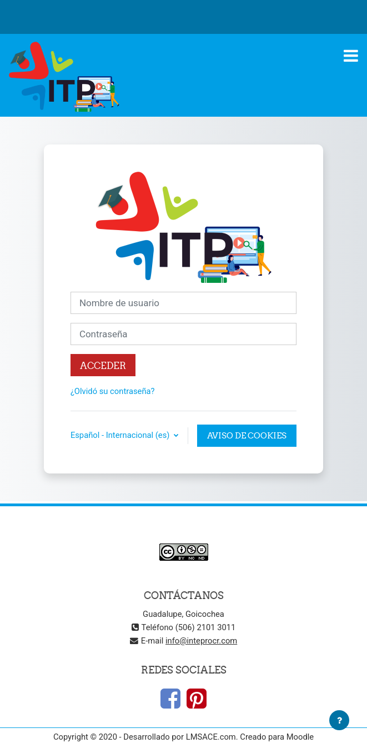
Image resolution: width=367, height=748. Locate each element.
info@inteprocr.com (201, 641)
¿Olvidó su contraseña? (113, 391)
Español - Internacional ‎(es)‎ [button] (121, 435)
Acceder (103, 366)
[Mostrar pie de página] (339, 720)
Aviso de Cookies (246, 435)
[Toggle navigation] (351, 55)
